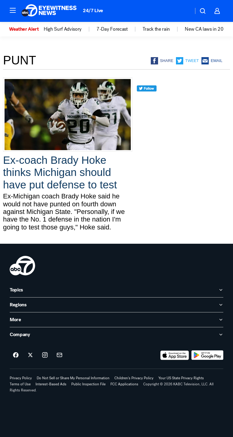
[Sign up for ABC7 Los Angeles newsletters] (59, 355)
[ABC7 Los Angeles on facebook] (16, 355)
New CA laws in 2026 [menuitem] (207, 29)
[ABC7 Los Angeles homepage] (49, 11)
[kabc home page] (22, 265)
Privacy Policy (21, 378)
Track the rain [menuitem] (156, 29)
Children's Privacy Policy (134, 378)
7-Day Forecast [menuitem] (112, 29)
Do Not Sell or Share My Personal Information (73, 378)
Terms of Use (20, 384)
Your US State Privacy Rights (181, 378)
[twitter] (147, 99)
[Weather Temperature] (184, 11)
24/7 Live (93, 10)
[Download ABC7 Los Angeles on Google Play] (207, 355)
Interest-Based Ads (50, 384)
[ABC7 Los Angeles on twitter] (30, 355)
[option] (26, 29)
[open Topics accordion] (116, 289)
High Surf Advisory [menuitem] (63, 29)
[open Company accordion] (116, 334)
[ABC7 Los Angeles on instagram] (45, 355)
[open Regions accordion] (116, 304)
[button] (12, 10)
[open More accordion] (116, 319)
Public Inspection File (88, 384)
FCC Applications (124, 384)
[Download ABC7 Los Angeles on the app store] (174, 355)
